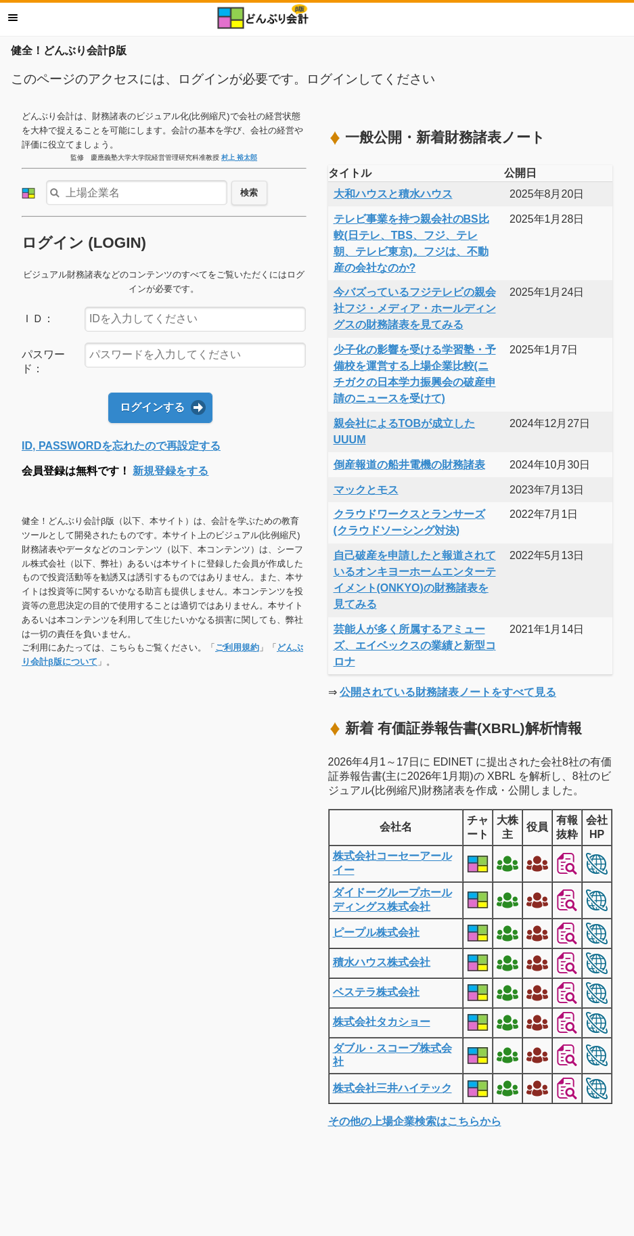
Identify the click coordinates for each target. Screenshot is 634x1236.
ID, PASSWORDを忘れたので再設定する (121, 445)
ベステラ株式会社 (376, 992)
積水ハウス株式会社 (381, 962)
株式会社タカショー (381, 1022)
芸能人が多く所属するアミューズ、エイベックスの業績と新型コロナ (415, 645)
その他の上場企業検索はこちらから (414, 1121)
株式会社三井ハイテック (392, 1088)
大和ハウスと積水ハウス (393, 194)
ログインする (152, 407)
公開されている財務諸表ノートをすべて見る (448, 692)
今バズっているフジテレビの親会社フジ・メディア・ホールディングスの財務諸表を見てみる (415, 308)
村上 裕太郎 (239, 157)
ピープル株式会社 (376, 932)
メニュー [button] (12, 17)
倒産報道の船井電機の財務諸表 (409, 464)
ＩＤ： (38, 318)
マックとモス (366, 489)
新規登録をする (170, 471)
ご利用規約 (237, 647)
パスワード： (43, 361)
